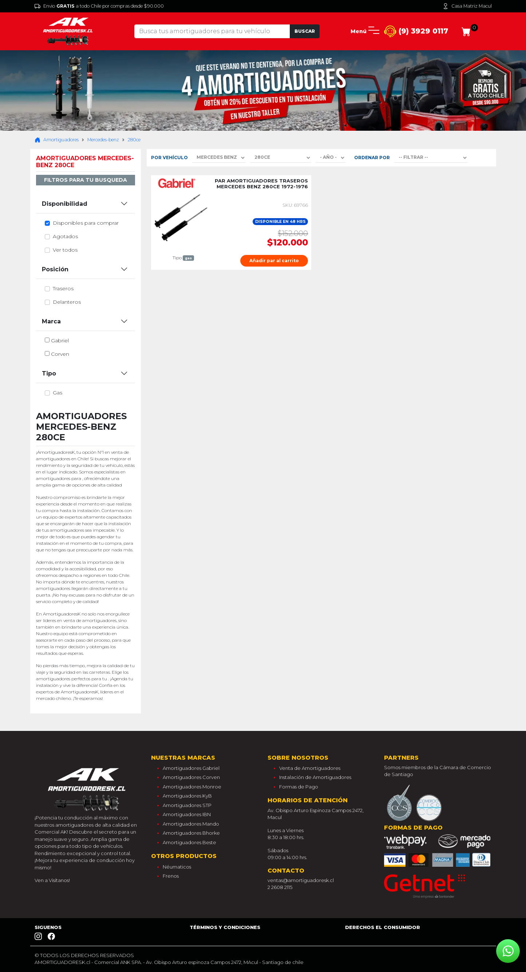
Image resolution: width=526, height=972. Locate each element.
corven (60, 354)
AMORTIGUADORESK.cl (62, 962)
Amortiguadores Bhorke (191, 833)
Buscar (304, 31)
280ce (134, 139)
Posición (55, 269)
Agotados (65, 236)
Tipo (49, 373)
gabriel (60, 340)
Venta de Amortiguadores (309, 768)
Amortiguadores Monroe (192, 787)
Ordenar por (372, 157)
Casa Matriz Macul (467, 6)
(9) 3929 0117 (416, 31)
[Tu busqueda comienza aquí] (212, 31)
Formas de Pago (298, 787)
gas (57, 392)
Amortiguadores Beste (189, 842)
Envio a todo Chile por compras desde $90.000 (99, 6)
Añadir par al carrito (274, 260)
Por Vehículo (169, 157)
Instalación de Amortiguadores (315, 777)
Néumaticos (177, 867)
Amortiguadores (57, 140)
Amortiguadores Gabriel (191, 768)
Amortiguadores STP (187, 805)
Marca (51, 321)
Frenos (171, 876)
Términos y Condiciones (225, 927)
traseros (63, 288)
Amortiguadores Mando (191, 824)
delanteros (67, 302)
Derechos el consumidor (382, 927)
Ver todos (65, 250)
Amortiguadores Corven (191, 777)
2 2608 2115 (280, 887)
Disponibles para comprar (86, 223)
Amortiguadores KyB (187, 796)
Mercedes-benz (103, 139)
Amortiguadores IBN (187, 814)
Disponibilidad (64, 203)
